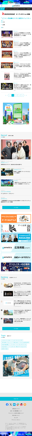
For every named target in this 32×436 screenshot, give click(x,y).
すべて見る (16, 207)
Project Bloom (4, 346)
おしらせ (16, 417)
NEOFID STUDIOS (5, 348)
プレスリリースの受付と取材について (16, 413)
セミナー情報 (22, 8)
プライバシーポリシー (16, 419)
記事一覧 (2, 8)
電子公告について (16, 415)
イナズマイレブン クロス (6, 340)
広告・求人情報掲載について (16, 411)
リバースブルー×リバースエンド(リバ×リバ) (18, 344)
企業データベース (9, 8)
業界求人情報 (16, 8)
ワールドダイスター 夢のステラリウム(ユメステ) (17, 346)
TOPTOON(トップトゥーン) (6, 342)
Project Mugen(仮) (5, 344)
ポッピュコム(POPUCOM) (24, 342)
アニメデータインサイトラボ (17, 340)
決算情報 (28, 8)
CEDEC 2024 (15, 342)
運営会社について (16, 408)
